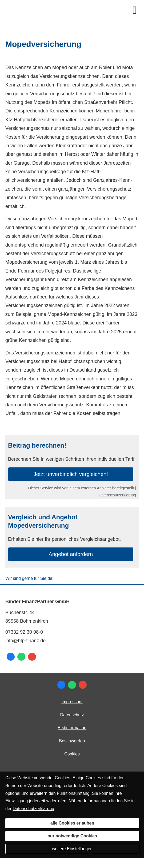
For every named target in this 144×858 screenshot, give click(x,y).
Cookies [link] (72, 754)
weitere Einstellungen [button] (72, 848)
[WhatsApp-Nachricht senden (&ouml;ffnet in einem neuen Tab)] (21, 657)
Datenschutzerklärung (117, 495)
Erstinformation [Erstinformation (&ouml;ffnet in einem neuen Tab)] (72, 727)
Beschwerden (72, 741)
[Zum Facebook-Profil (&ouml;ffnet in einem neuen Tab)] (11, 657)
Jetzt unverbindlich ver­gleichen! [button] (71, 474)
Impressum (71, 702)
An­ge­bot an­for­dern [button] (71, 554)
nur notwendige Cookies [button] (72, 836)
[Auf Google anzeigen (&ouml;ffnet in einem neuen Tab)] (32, 657)
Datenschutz (72, 715)
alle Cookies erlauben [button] (72, 823)
